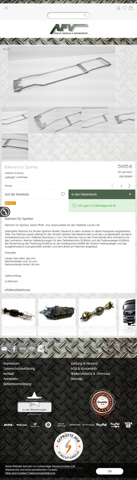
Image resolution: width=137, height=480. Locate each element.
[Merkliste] (124, 8)
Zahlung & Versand (84, 363)
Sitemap (77, 379)
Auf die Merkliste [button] (17, 194)
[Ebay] (22, 348)
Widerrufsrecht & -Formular (90, 374)
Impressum (11, 363)
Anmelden (10, 379)
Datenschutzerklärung (19, 368)
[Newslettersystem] (41, 348)
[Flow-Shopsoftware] (32, 348)
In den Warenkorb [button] (84, 194)
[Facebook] (13, 348)
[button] (6, 8)
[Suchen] (68, 15)
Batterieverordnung (17, 384)
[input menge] (121, 186)
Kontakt (8, 374)
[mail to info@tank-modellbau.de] (4, 348)
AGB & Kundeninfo (84, 368)
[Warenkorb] (131, 8)
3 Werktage (16, 177)
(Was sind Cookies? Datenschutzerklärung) (30, 473)
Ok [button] (110, 471)
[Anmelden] (118, 8)
